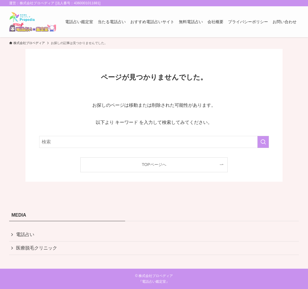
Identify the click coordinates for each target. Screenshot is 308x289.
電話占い (25, 234)
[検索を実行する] (263, 142)
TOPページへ (154, 164)
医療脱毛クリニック (36, 248)
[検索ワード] (154, 142)
